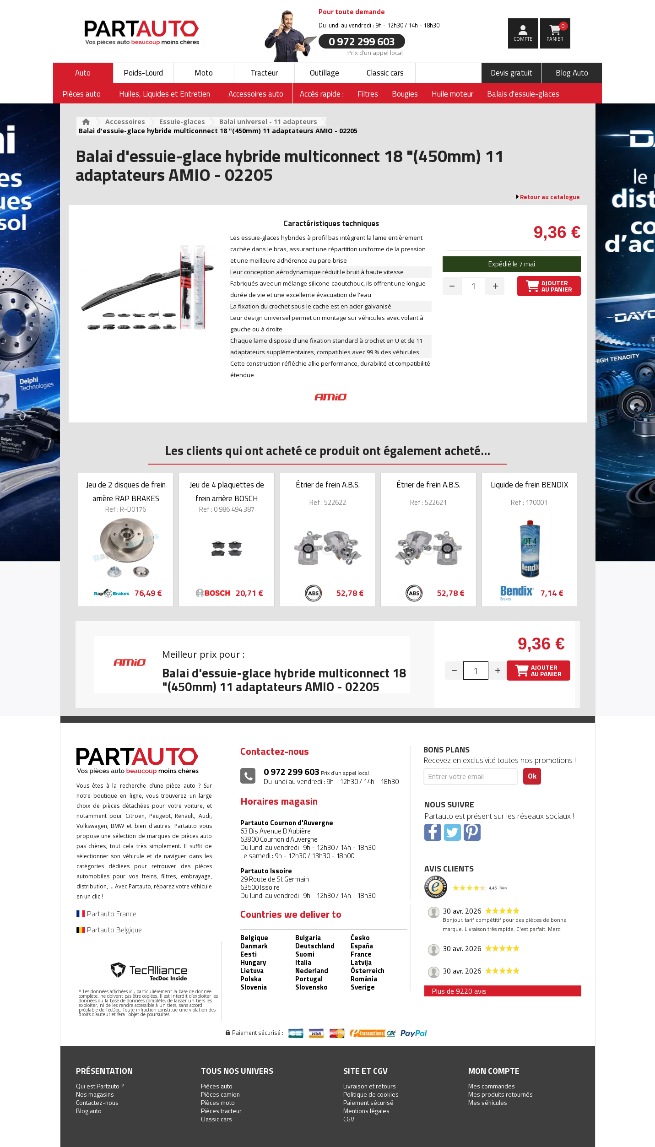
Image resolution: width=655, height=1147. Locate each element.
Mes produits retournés (500, 1094)
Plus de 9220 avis (459, 990)
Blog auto (89, 1110)
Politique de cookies (371, 1094)
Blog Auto (572, 73)
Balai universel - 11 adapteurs (268, 121)
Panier (557, 32)
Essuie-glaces (182, 121)
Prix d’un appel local (374, 52)
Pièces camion (220, 1094)
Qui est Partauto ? (100, 1086)
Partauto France (106, 913)
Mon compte (494, 1071)
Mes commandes (491, 1086)
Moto (204, 73)
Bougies (405, 94)
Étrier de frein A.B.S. (328, 485)
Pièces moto (218, 1102)
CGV (348, 1119)
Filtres (367, 94)
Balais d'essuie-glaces (523, 94)
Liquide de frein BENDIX (529, 485)
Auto (83, 73)
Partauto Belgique (109, 929)
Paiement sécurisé (368, 1102)
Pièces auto (217, 1086)
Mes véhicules (487, 1102)
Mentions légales (366, 1110)
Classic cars (385, 73)
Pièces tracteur (221, 1110)
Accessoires (125, 121)
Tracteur (264, 73)
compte (523, 39)
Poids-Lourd (143, 73)
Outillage (324, 73)
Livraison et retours (369, 1086)
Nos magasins (95, 1094)
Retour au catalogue (550, 197)
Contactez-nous (97, 1102)
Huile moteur (452, 94)
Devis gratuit (511, 73)
